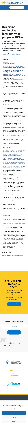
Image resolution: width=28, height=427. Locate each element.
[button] (7, 310)
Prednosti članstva (14, 276)
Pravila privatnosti (16, 424)
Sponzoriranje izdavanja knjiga (14, 284)
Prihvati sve (14, 413)
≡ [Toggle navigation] (2, 7)
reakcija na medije (7, 255)
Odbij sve (14, 417)
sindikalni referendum (17, 255)
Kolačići (9, 424)
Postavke (14, 421)
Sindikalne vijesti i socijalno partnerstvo (11, 54)
